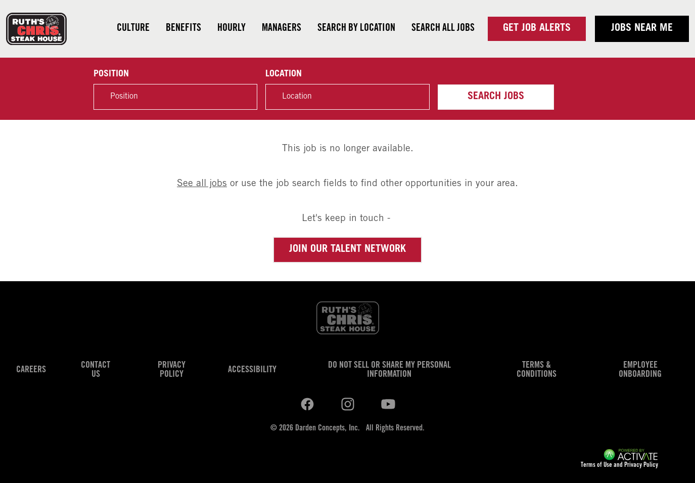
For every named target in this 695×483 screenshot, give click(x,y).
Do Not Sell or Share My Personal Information (389, 370)
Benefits (183, 29)
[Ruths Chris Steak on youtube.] (348, 404)
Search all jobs (443, 29)
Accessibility (252, 370)
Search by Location (356, 29)
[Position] (175, 97)
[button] (416, 97)
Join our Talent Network (347, 250)
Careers (31, 370)
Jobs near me (642, 29)
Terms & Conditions (537, 370)
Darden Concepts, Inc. (327, 428)
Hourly (231, 29)
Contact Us (95, 370)
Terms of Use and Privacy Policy (619, 465)
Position (111, 74)
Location (283, 74)
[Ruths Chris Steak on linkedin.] (307, 404)
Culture (133, 29)
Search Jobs (496, 97)
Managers (281, 29)
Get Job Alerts (537, 29)
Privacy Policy (172, 370)
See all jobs (202, 184)
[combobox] (347, 97)
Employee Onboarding (640, 370)
